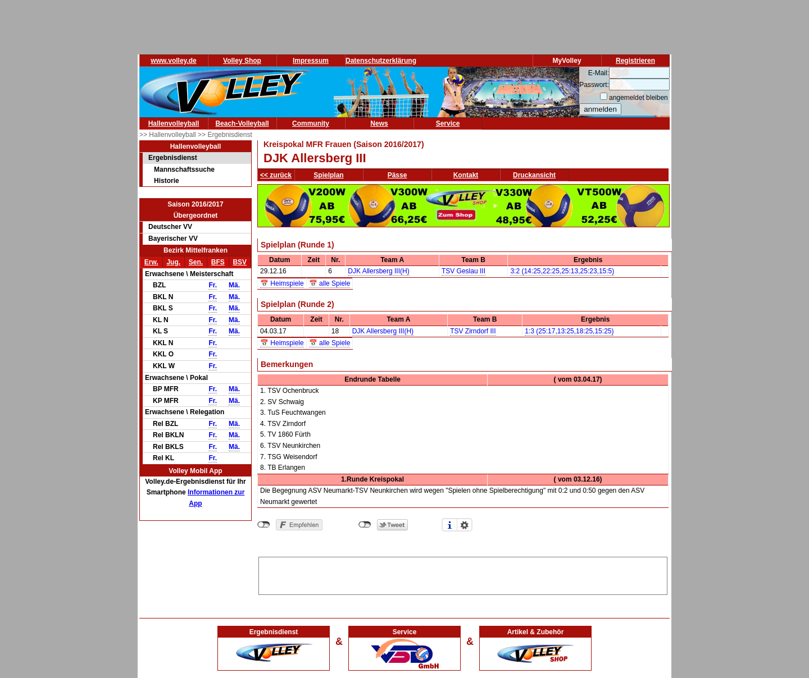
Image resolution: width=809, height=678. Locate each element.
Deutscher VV (170, 227)
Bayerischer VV (173, 238)
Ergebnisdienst (172, 158)
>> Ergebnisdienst (225, 135)
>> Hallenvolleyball (168, 135)
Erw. (151, 262)
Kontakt (466, 175)
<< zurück (276, 175)
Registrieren (635, 61)
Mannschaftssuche (184, 169)
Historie (166, 181)
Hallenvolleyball (173, 123)
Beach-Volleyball (242, 123)
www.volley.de (173, 61)
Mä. (234, 285)
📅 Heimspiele (282, 283)
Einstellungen (464, 525)
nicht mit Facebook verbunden (263, 524)
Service (448, 123)
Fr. (212, 285)
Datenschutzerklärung (381, 61)
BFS (218, 262)
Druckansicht (534, 175)
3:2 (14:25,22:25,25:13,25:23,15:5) (562, 271)
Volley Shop (242, 61)
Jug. (173, 262)
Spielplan (328, 175)
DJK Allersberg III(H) (378, 271)
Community (310, 123)
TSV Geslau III (463, 271)
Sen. (196, 262)
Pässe (397, 175)
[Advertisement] (462, 574)
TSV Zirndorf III (473, 331)
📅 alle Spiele (330, 283)
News (379, 123)
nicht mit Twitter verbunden (364, 524)
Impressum (311, 61)
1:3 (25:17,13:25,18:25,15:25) (569, 331)
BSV (240, 262)
